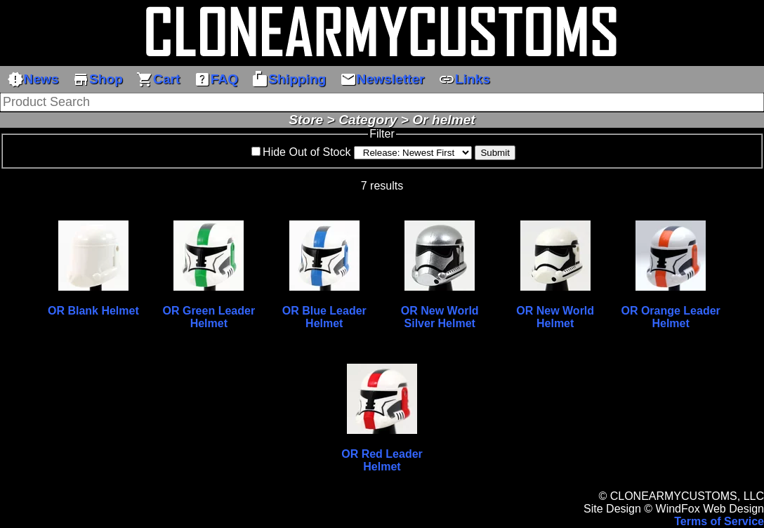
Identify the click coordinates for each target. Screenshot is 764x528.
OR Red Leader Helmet (382, 460)
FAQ (216, 79)
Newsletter (382, 79)
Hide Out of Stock (306, 152)
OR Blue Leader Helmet (324, 317)
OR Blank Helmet (93, 311)
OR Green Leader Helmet (209, 317)
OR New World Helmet (555, 317)
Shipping (288, 79)
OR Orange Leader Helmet (670, 317)
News (33, 79)
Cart (158, 79)
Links (464, 79)
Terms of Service (719, 521)
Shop (97, 79)
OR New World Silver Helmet (440, 317)
